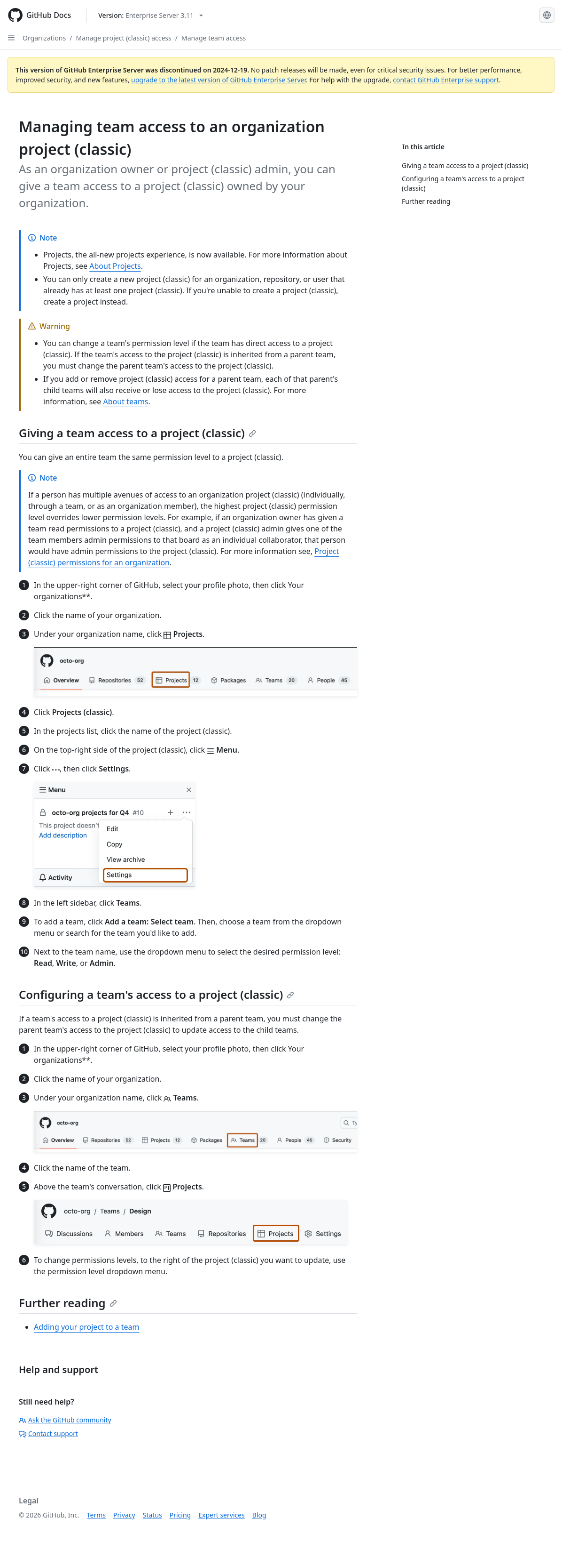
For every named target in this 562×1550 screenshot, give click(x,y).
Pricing (180, 1514)
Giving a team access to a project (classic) (137, 433)
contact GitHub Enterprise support (446, 79)
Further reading (68, 1302)
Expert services (221, 1514)
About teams (125, 401)
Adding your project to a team (86, 1327)
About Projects (115, 266)
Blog (259, 1514)
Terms (96, 1514)
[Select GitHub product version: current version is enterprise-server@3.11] (150, 15)
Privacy (124, 1514)
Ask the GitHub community (65, 1419)
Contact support (48, 1433)
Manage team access (213, 37)
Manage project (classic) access (123, 37)
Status (152, 1514)
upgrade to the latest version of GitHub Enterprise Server (218, 79)
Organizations (44, 37)
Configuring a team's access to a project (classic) (156, 994)
